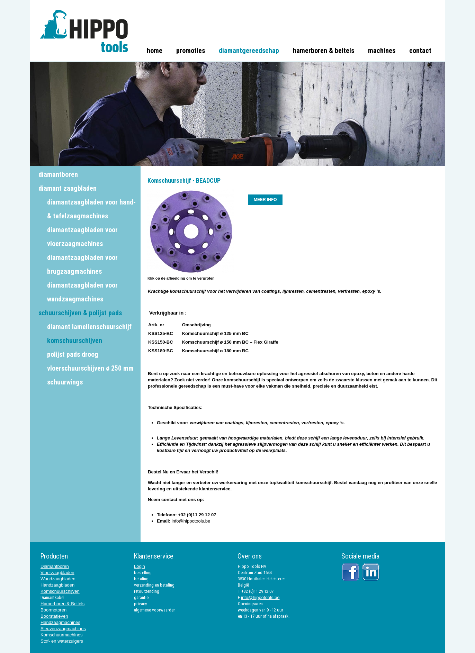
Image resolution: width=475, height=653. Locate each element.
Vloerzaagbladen (57, 572)
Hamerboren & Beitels (62, 603)
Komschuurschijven (60, 591)
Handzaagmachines (60, 622)
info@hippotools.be (191, 521)
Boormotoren (53, 610)
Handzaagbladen (57, 585)
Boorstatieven (54, 616)
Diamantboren (55, 566)
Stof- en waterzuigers (62, 641)
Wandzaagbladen (58, 578)
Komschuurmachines (61, 634)
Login (139, 566)
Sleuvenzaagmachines (63, 628)
